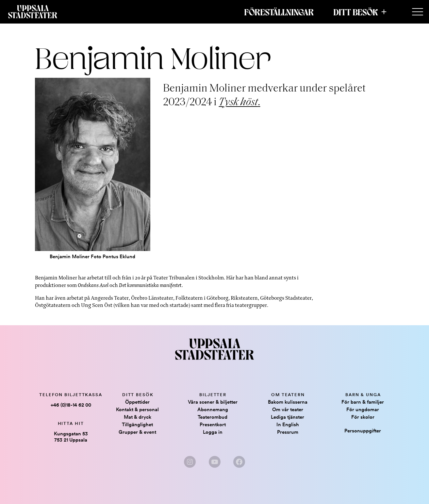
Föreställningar (279, 12)
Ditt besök (355, 12)
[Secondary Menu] (417, 12)
